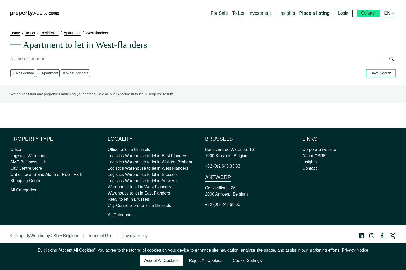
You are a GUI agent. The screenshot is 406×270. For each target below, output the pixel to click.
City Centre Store (26, 168)
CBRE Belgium (64, 235)
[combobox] (196, 59)
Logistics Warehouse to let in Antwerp (142, 180)
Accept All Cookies (161, 260)
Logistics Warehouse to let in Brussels (143, 174)
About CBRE (314, 156)
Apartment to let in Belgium (139, 94)
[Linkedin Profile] (361, 236)
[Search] (391, 59)
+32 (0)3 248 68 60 (222, 204)
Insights (309, 162)
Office (15, 149)
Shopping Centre (25, 180)
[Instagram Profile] (372, 236)
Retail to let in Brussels (129, 199)
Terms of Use (100, 235)
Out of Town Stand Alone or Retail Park (46, 174)
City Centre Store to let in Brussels (139, 205)
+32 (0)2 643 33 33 (222, 166)
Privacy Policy (135, 235)
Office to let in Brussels (129, 149)
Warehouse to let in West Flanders (139, 187)
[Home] (34, 13)
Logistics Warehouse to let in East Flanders (147, 156)
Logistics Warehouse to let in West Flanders (148, 168)
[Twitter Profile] (392, 236)
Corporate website (319, 149)
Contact (309, 168)
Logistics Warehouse (29, 156)
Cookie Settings (247, 260)
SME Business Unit (28, 162)
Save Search (381, 73)
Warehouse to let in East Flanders (139, 193)
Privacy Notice (355, 250)
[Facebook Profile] (382, 236)
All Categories (23, 190)
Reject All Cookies (205, 260)
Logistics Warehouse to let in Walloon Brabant (150, 162)
